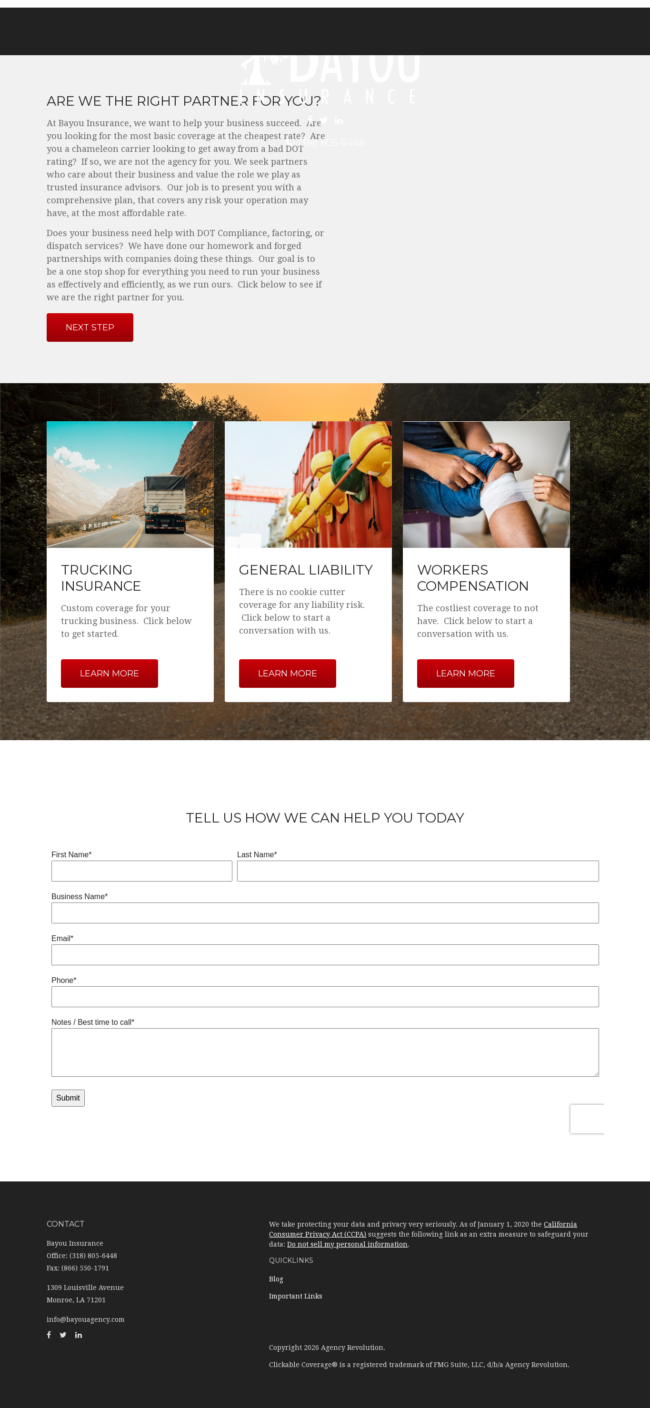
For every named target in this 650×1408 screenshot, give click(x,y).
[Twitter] (323, 120)
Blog (276, 1279)
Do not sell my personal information (347, 1244)
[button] (156, 31)
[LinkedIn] (339, 120)
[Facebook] (309, 120)
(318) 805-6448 (325, 143)
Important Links (295, 1296)
